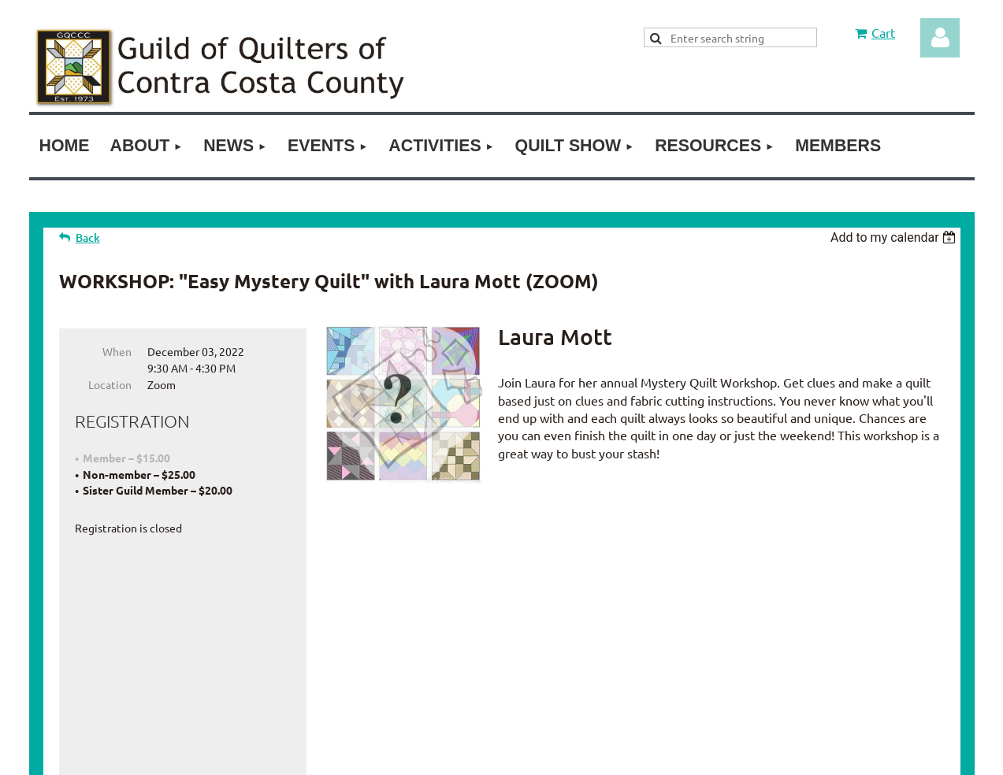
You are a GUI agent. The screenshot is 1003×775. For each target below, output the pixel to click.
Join (445, 633)
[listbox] (895, 237)
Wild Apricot (811, 754)
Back (88, 237)
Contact (548, 633)
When (117, 351)
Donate (491, 633)
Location (110, 384)
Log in (940, 37)
